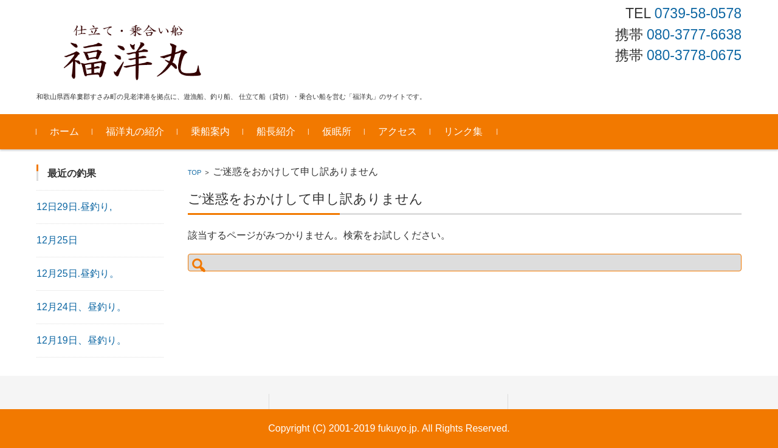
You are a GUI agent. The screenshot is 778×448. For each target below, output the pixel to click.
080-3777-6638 (694, 34)
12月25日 (57, 240)
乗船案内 (210, 131)
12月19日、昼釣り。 (81, 340)
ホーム (64, 131)
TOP (194, 172)
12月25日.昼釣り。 (77, 273)
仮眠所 (336, 131)
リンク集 (463, 131)
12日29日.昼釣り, (74, 207)
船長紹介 (275, 131)
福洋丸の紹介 (135, 131)
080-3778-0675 (694, 55)
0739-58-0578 (698, 13)
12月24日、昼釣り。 (81, 307)
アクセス (397, 131)
